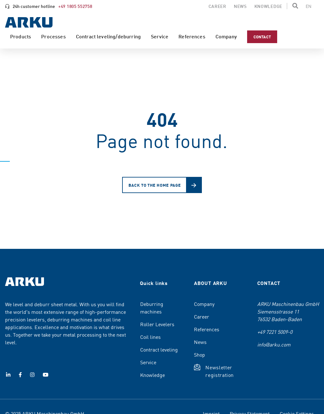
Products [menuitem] (20, 36)
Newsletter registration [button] (219, 371)
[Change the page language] (308, 6)
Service (148, 362)
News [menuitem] (240, 6)
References (206, 329)
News (200, 341)
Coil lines (150, 336)
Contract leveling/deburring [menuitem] (108, 36)
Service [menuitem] (159, 36)
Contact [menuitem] (262, 37)
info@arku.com (273, 344)
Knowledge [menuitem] (268, 6)
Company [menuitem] (226, 36)
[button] (295, 6)
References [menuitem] (191, 36)
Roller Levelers (157, 323)
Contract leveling (159, 349)
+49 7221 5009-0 (274, 331)
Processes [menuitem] (53, 36)
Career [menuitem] (217, 6)
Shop (199, 354)
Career (201, 316)
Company (204, 303)
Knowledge (152, 374)
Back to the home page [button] (154, 185)
